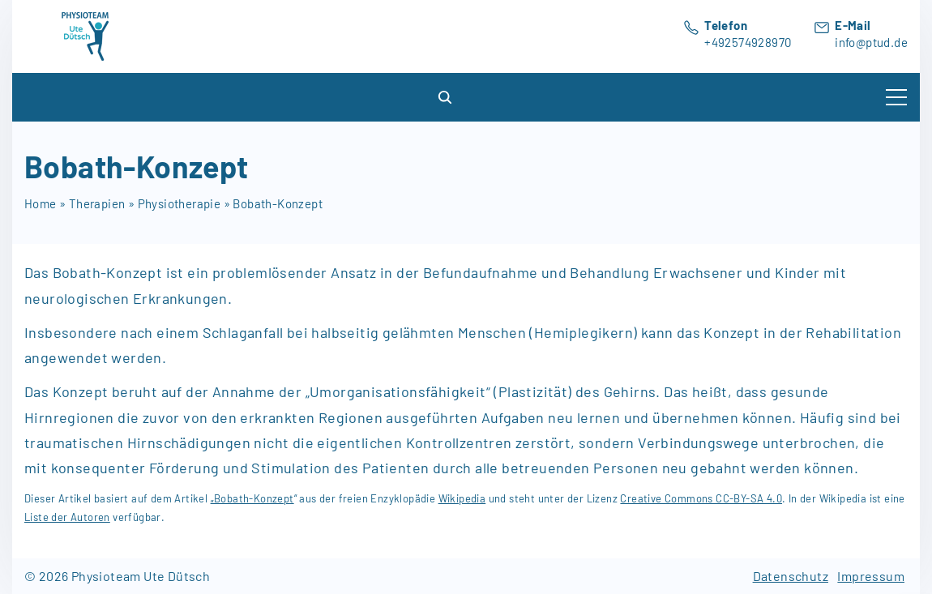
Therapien (97, 203)
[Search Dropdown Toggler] (445, 97)
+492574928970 (747, 42)
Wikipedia (462, 498)
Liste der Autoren (67, 517)
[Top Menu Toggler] (896, 97)
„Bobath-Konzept (252, 498)
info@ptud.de (871, 42)
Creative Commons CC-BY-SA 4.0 (701, 498)
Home (40, 203)
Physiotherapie (179, 203)
